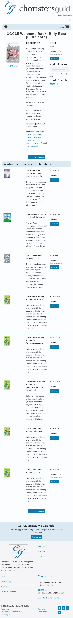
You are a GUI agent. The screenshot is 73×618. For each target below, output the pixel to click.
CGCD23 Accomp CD (34, 140)
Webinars (5, 586)
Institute (41, 551)
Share (13, 66)
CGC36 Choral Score (34, 134)
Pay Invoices (67, 15)
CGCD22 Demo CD (33, 137)
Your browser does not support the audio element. (60, 69)
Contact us (36, 537)
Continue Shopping (36, 157)
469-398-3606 (43, 590)
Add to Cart (55, 58)
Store (3, 577)
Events (40, 556)
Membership (43, 546)
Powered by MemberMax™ (11, 612)
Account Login (7, 582)
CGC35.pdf (54, 84)
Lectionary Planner (8, 591)
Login (60, 15)
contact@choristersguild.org (49, 598)
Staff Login (5, 615)
